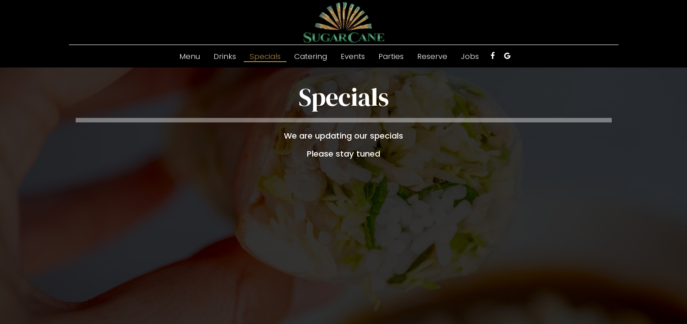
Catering (310, 56)
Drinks (225, 56)
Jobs (470, 56)
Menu (189, 56)
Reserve (432, 56)
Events (353, 56)
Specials (265, 56)
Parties (391, 56)
